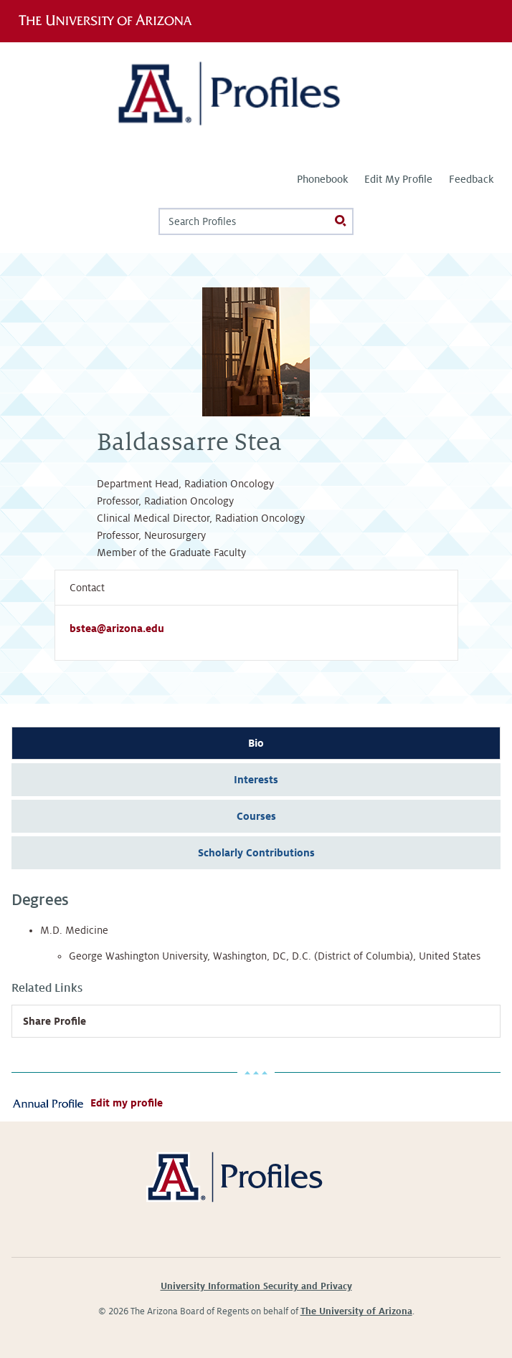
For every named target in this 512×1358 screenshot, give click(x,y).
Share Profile (54, 1021)
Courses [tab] (256, 816)
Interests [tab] (256, 779)
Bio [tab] (256, 743)
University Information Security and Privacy (256, 1286)
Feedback (471, 179)
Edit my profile (126, 1103)
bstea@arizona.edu (117, 628)
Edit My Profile (398, 179)
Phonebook (322, 179)
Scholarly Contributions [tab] (256, 853)
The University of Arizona (356, 1311)
